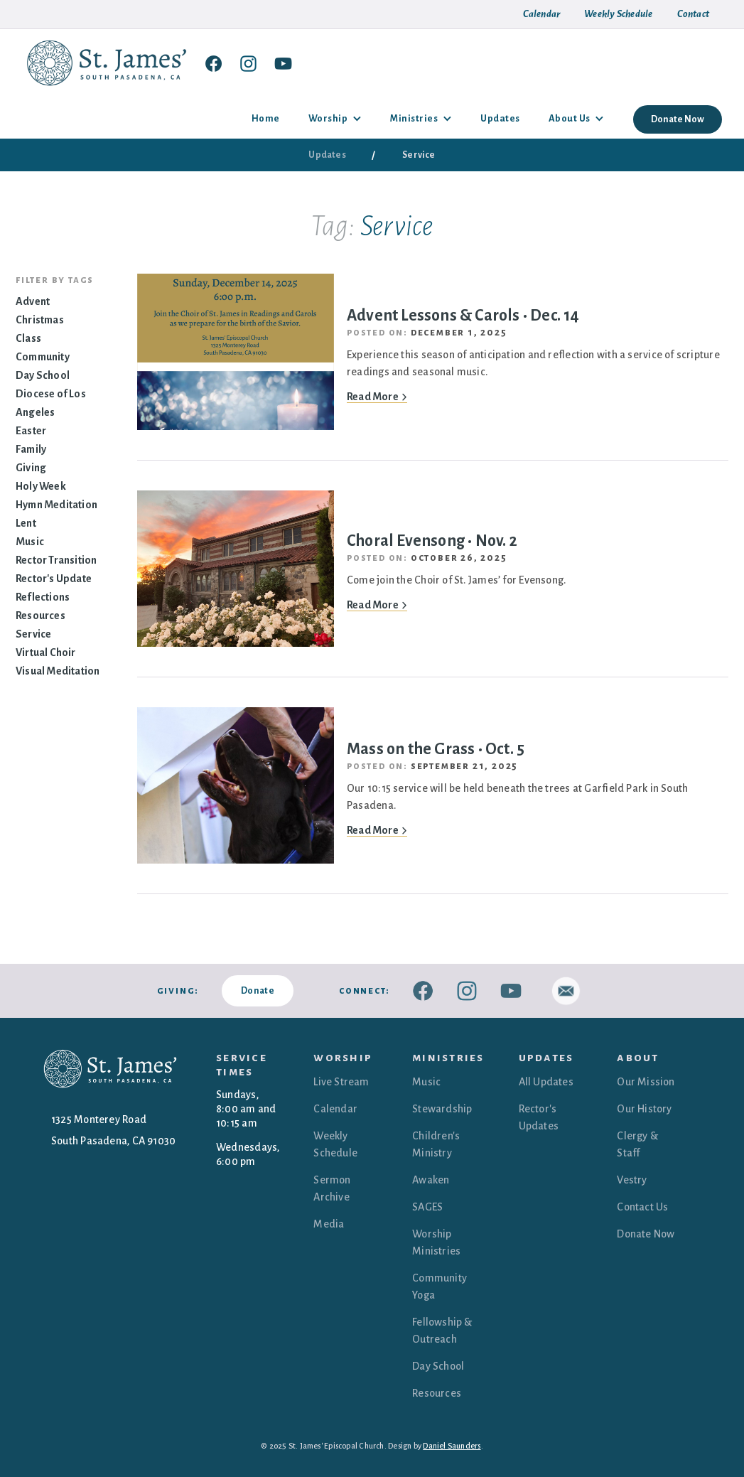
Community (43, 356)
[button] (335, 119)
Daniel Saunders (451, 1445)
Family (31, 449)
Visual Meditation (57, 671)
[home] (111, 63)
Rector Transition (56, 560)
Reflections (43, 597)
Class (28, 338)
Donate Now (677, 119)
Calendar (335, 1109)
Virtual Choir (46, 652)
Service (33, 634)
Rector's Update (54, 578)
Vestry (632, 1180)
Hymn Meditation (56, 504)
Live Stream (341, 1081)
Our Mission (645, 1081)
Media (328, 1224)
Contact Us (642, 1207)
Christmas (40, 320)
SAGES (427, 1207)
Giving (31, 467)
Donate (257, 991)
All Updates (546, 1081)
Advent (33, 301)
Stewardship (442, 1109)
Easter (31, 430)
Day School (43, 375)
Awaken (430, 1180)
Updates (500, 118)
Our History (644, 1109)
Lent (26, 523)
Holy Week (41, 486)
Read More (377, 396)
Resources (40, 615)
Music (30, 541)
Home (266, 118)
